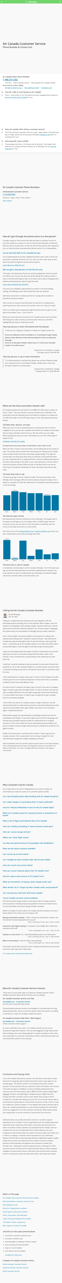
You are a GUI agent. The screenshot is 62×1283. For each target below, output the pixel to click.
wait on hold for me (43, 531)
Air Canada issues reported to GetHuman (17, 953)
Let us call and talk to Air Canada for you (21, 253)
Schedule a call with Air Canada (14, 441)
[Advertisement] (31, 112)
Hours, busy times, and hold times (15, 1215)
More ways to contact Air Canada (14, 1226)
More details (7, 201)
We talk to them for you (13, 88)
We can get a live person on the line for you (23, 269)
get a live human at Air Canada (16, 97)
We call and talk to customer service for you (18, 1201)
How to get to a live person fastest (15, 1212)
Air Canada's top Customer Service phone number (21, 1198)
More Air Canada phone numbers (15, 1208)
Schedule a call (46, 88)
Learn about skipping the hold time (15, 284)
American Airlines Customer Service (15, 1268)
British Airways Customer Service (14, 1264)
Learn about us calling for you (13, 265)
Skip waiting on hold (31, 88)
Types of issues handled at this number (17, 1219)
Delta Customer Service (11, 1271)
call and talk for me (26, 531)
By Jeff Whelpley (14, 614)
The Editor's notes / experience (14, 1222)
